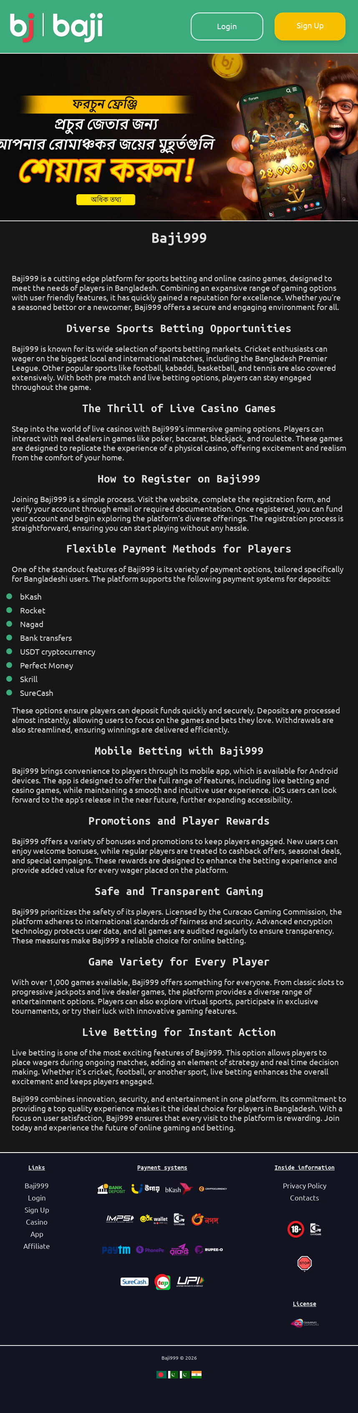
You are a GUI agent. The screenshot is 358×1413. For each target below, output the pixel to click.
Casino (37, 1222)
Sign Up (310, 25)
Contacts (304, 1198)
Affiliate (36, 1246)
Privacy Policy (304, 1186)
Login (227, 26)
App (36, 1234)
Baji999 (37, 1186)
